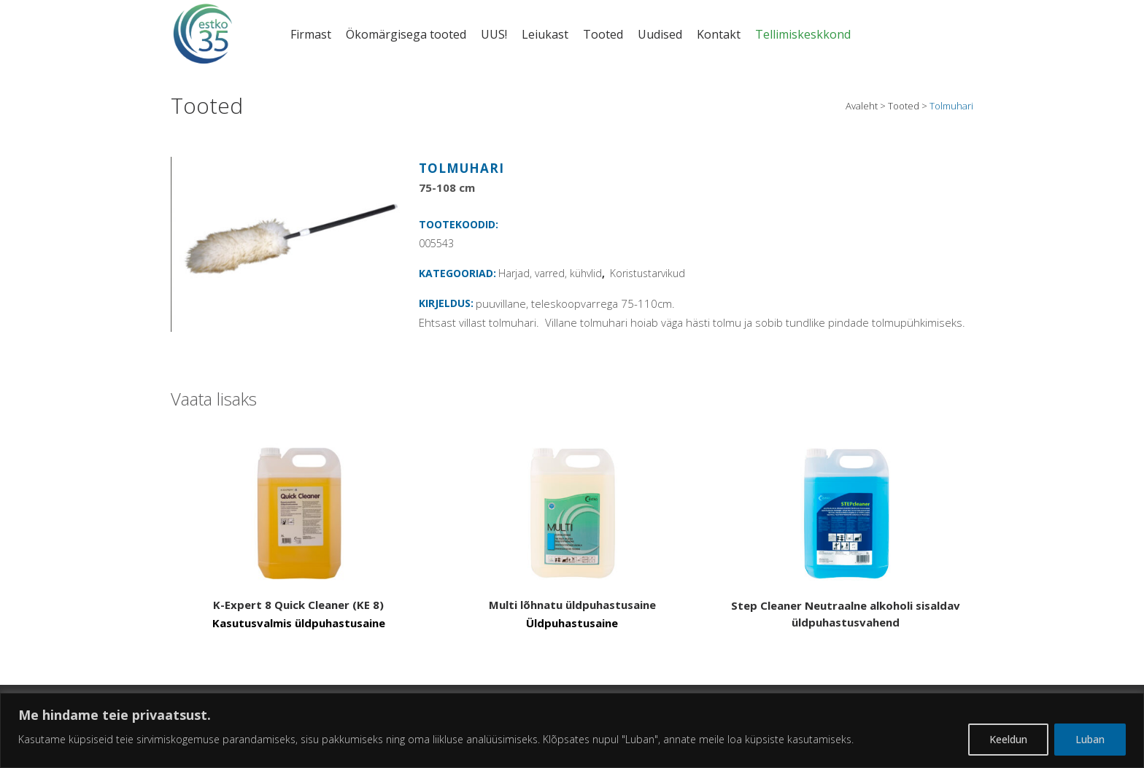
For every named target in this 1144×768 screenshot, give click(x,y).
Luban (1090, 739)
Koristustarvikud (647, 273)
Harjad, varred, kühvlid (550, 273)
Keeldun (1008, 739)
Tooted (903, 105)
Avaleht (862, 105)
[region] (572, 730)
